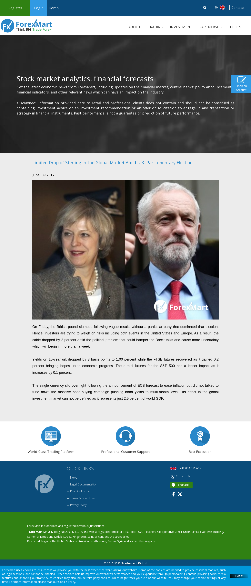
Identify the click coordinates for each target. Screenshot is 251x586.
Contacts (238, 7)
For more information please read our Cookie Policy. (42, 582)
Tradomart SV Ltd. (40, 532)
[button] (219, 7)
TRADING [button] (155, 27)
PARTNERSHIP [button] (211, 27)
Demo (54, 7)
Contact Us (180, 476)
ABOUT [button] (134, 27)
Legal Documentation (83, 484)
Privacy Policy (78, 505)
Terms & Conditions (82, 498)
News (73, 477)
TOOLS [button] (235, 27)
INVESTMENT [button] (181, 27)
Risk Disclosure (79, 491)
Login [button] (39, 7)
